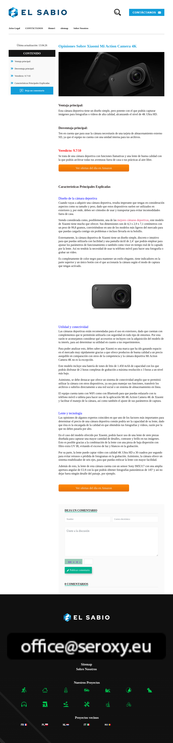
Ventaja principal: (23, 61)
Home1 (51, 28)
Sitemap (86, 664)
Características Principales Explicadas (32, 83)
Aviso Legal (14, 28)
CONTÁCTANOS (34, 28)
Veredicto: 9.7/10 (23, 76)
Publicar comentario (78, 570)
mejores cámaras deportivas (133, 220)
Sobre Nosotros (81, 28)
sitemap (64, 28)
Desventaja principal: (24, 68)
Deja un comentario (32, 90)
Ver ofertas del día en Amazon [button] (94, 168)
